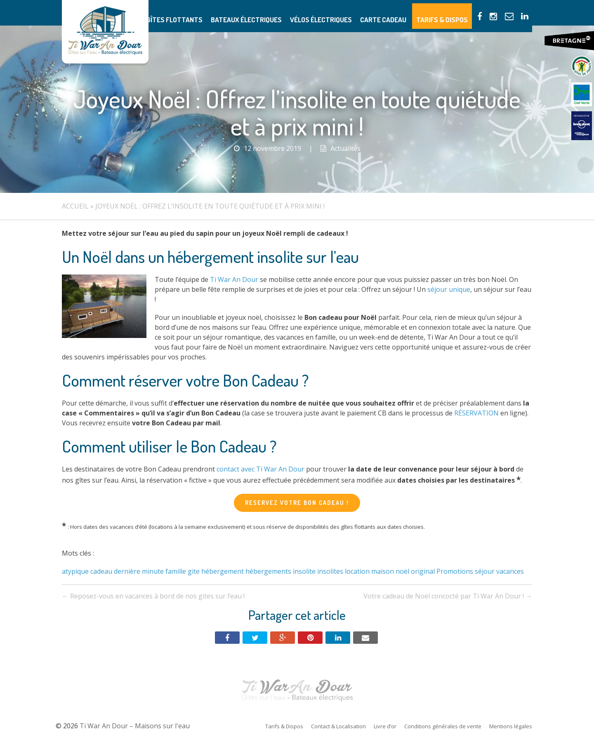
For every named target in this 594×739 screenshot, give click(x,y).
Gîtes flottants (219, 12)
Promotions (454, 571)
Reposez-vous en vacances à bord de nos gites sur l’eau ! (153, 596)
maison (382, 571)
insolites (330, 571)
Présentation (168, 12)
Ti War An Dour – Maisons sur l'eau (105, 31)
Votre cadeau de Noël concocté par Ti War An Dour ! (447, 596)
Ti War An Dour (234, 279)
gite (194, 571)
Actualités (345, 148)
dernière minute (139, 571)
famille (175, 571)
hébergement (222, 571)
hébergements (268, 571)
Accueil (75, 206)
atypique (75, 571)
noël (402, 571)
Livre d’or (385, 726)
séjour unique (448, 289)
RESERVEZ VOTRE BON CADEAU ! (297, 502)
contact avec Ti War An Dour (260, 469)
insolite (304, 571)
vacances (510, 571)
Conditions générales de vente (442, 726)
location (357, 571)
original (423, 571)
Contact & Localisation (338, 726)
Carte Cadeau (400, 12)
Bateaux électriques (281, 12)
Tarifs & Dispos (451, 12)
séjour (485, 571)
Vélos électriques (346, 12)
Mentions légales (510, 726)
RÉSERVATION (476, 413)
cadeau (101, 571)
